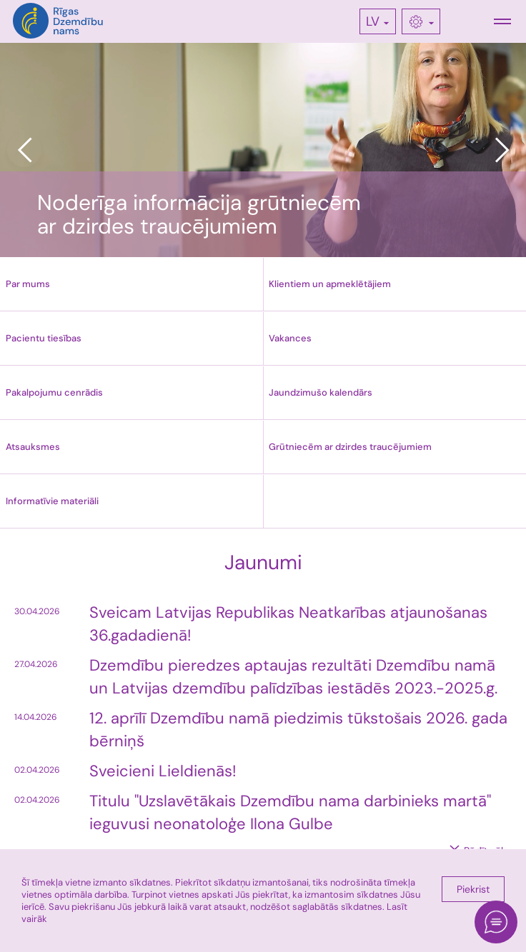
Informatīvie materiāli (52, 501)
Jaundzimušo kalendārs (320, 392)
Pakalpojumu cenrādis (54, 392)
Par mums (28, 284)
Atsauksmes (33, 447)
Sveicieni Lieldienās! (163, 771)
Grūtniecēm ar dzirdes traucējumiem (350, 447)
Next (502, 150)
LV (372, 21)
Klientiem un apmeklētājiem (330, 284)
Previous (24, 150)
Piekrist (473, 889)
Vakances (290, 338)
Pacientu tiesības (43, 338)
